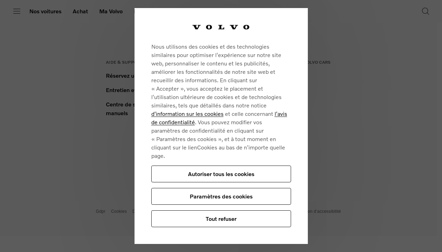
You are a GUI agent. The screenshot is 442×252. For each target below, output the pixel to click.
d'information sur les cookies (187, 113)
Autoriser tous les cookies (221, 173)
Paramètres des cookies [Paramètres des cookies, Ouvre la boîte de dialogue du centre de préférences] (221, 196)
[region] (221, 126)
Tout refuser (221, 218)
